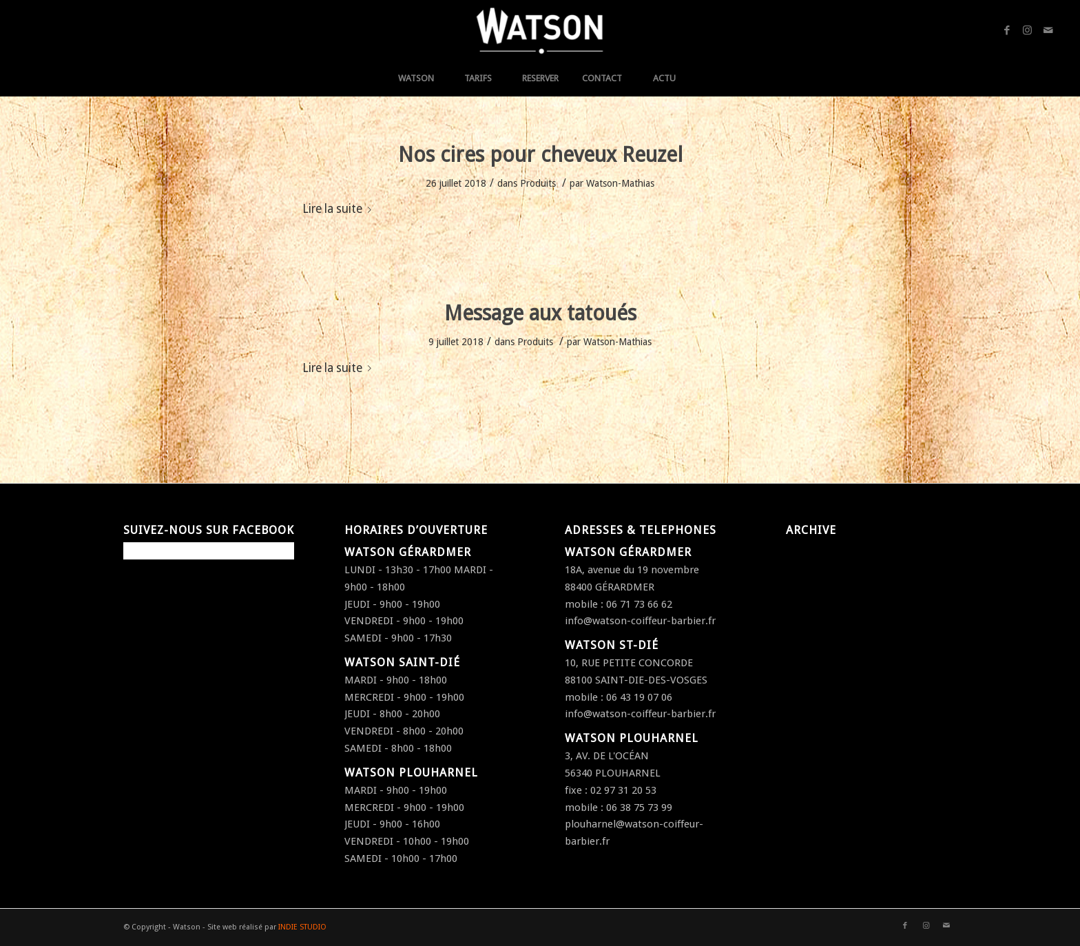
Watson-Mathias (620, 183)
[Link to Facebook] (1007, 30)
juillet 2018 (811, 550)
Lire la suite (339, 209)
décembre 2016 (822, 601)
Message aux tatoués (540, 313)
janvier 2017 (814, 584)
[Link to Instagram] (1027, 30)
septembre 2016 (824, 636)
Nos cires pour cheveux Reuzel (540, 155)
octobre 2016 (817, 619)
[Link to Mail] (1048, 30)
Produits (538, 183)
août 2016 (809, 652)
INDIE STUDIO (302, 927)
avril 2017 (808, 568)
